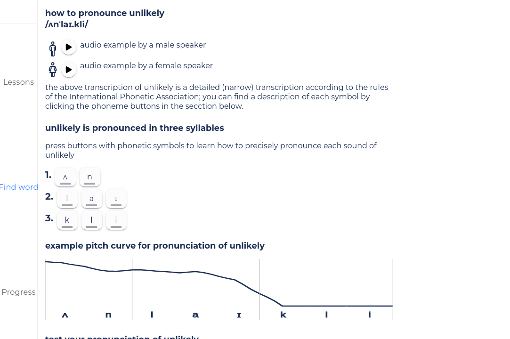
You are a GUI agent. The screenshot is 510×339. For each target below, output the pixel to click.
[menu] (19, 11)
